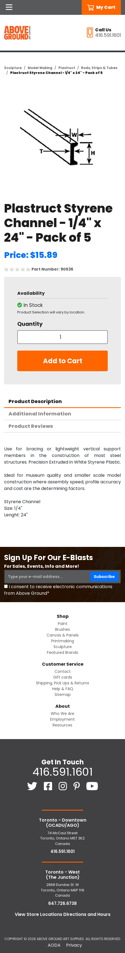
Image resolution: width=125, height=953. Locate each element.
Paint (62, 623)
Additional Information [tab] (39, 413)
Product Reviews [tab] (30, 426)
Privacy (74, 945)
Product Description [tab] (35, 401)
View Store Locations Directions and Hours (62, 914)
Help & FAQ (62, 689)
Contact (63, 671)
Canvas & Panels (63, 635)
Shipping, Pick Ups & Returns (62, 683)
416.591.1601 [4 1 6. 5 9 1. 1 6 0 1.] (62, 772)
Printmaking (62, 641)
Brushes (62, 629)
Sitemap (63, 694)
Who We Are (62, 713)
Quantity (30, 324)
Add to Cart (62, 360)
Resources (62, 725)
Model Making (40, 67)
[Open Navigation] (9, 7)
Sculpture (13, 67)
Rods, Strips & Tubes (99, 67)
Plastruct (66, 67)
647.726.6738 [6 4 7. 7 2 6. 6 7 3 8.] (62, 903)
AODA (54, 945)
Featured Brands (62, 652)
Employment (62, 719)
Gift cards (62, 677)
